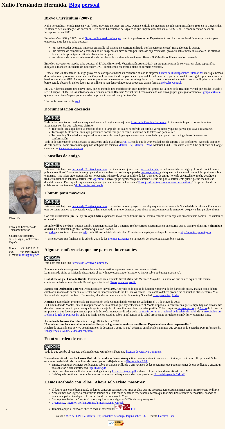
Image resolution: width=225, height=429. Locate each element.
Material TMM (143, 144)
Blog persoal (84, 4)
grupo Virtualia (211, 92)
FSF (133, 408)
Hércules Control (171, 82)
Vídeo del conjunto (82, 330)
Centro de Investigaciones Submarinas (181, 72)
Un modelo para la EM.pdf (169, 374)
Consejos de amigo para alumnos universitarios (165, 182)
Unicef (119, 402)
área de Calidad (150, 169)
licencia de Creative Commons (148, 122)
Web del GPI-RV (75, 415)
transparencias (185, 308)
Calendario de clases (71, 148)
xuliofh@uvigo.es (29, 254)
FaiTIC (126, 141)
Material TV (125, 144)
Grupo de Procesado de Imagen (103, 38)
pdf (85, 232)
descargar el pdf (150, 172)
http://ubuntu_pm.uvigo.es (196, 232)
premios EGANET (118, 238)
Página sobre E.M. (137, 361)
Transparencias (119, 282)
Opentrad (98, 178)
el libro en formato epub (89, 185)
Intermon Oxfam (76, 402)
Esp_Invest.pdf (97, 367)
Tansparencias (52, 330)
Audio (132, 282)
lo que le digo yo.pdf (124, 371)
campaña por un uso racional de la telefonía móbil (168, 311)
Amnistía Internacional (100, 402)
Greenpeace (58, 402)
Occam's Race (166, 415)
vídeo (52, 232)
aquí (77, 101)
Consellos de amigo (113, 415)
